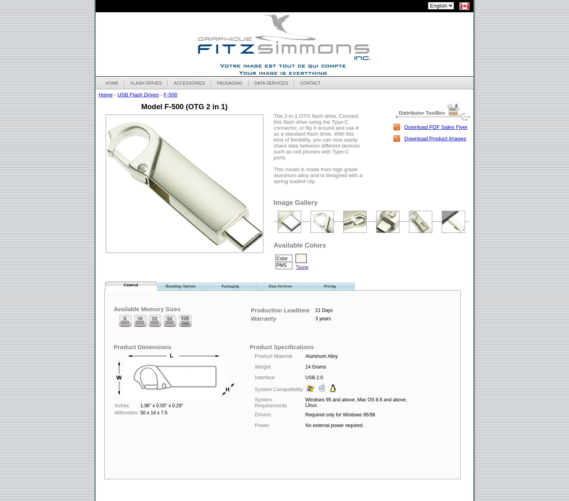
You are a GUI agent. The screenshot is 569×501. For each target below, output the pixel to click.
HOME (112, 83)
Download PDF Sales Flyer (435, 127)
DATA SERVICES (271, 83)
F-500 (170, 95)
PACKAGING (229, 83)
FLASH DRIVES (145, 83)
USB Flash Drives (138, 95)
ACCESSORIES (188, 83)
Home (106, 95)
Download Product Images (435, 139)
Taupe (302, 267)
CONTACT (310, 83)
